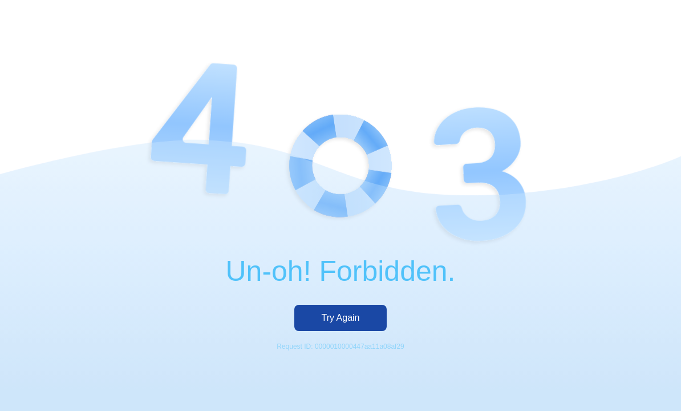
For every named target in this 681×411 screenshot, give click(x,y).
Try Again (341, 318)
